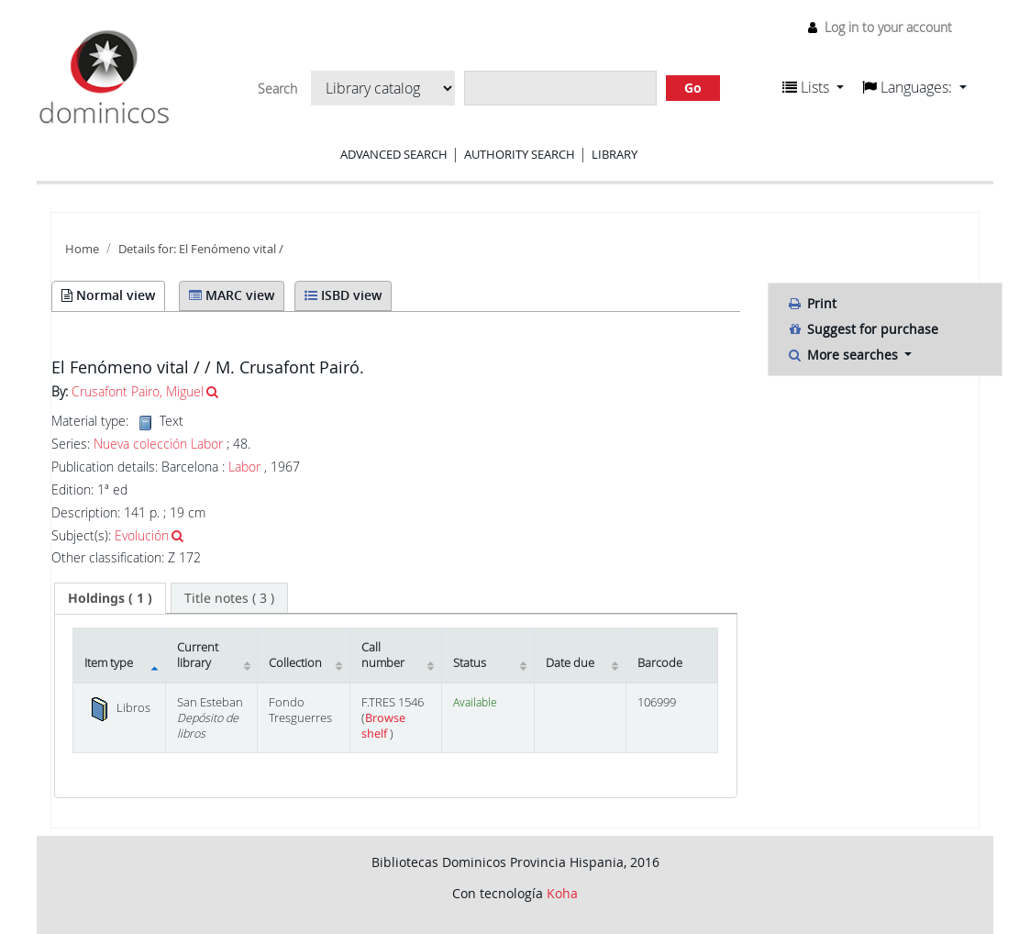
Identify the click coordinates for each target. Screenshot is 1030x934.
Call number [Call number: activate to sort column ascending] (382, 655)
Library (614, 154)
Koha (562, 893)
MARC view (231, 295)
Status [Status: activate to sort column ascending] (469, 663)
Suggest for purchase (862, 329)
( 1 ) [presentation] (110, 597)
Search (277, 89)
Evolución (142, 535)
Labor (244, 466)
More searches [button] (844, 354)
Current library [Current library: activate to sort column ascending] (197, 655)
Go (693, 87)
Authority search (519, 154)
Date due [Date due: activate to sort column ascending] (570, 663)
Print (811, 303)
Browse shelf (383, 725)
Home (82, 249)
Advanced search (394, 154)
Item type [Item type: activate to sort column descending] (108, 663)
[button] (813, 87)
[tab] (110, 598)
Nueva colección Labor (158, 444)
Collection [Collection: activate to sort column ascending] (295, 663)
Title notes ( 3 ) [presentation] (229, 597)
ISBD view (343, 295)
